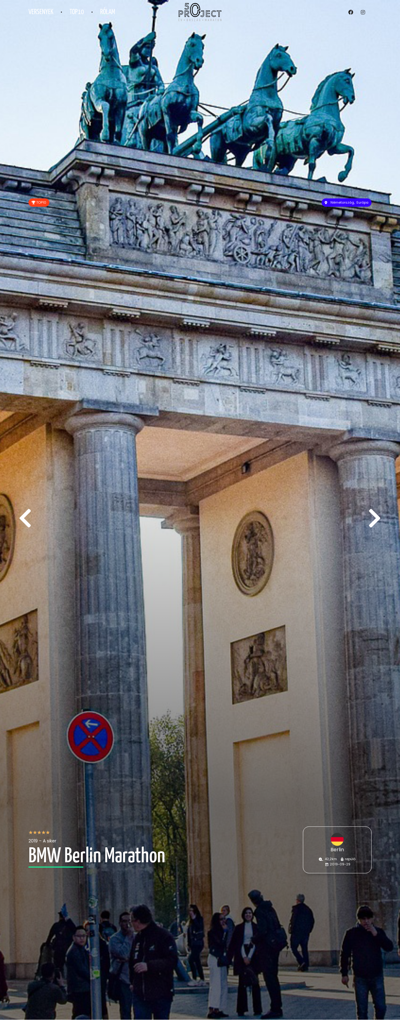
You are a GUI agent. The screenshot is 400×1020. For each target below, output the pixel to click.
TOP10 (77, 12)
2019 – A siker (42, 841)
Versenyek (40, 12)
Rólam (107, 12)
